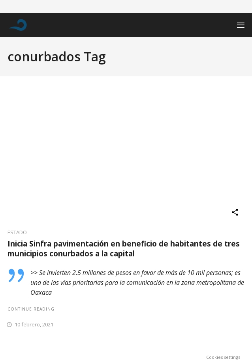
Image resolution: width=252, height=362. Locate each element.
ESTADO (17, 232)
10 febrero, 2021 (34, 324)
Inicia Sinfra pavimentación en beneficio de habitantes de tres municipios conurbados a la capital (124, 249)
